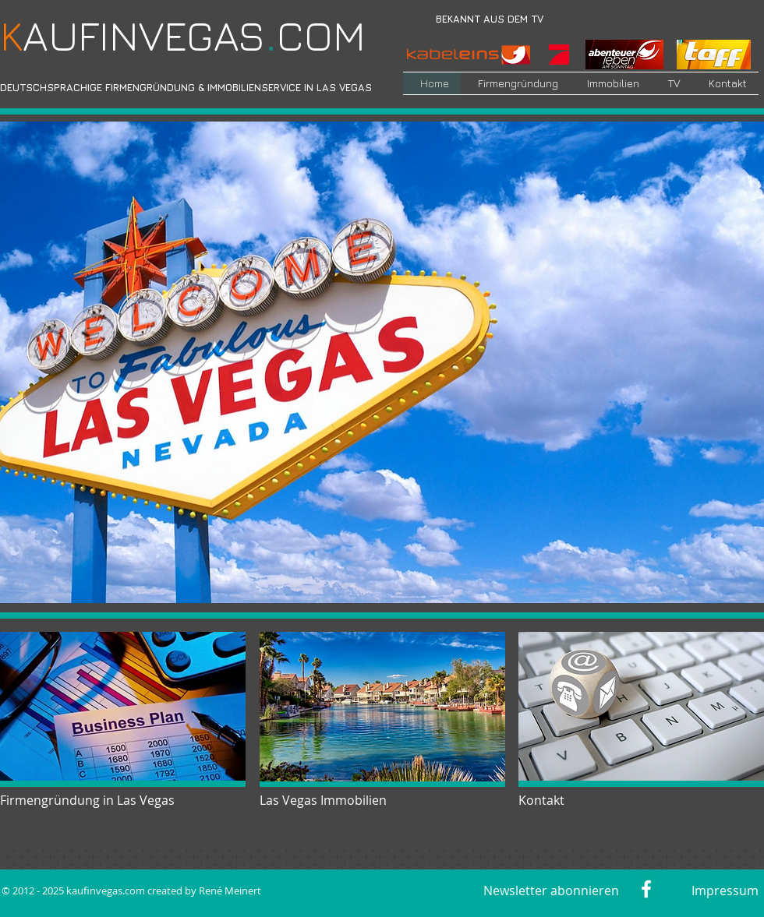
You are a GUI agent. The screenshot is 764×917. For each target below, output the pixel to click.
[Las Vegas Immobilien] (327, 800)
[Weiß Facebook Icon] (646, 889)
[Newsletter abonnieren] (551, 890)
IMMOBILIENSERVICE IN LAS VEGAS (289, 87)
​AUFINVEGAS (132, 35)
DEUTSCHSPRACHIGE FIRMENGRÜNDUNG (97, 87)
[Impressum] (722, 890)
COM (315, 35)
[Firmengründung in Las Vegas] (91, 800)
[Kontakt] (567, 800)
